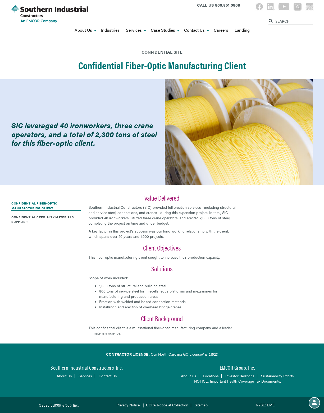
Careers (221, 30)
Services (136, 30)
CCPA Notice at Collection (167, 404)
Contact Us (196, 30)
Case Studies (165, 30)
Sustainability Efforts (277, 375)
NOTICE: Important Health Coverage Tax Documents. (237, 381)
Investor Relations (239, 375)
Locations (211, 375)
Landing (242, 30)
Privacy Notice (128, 404)
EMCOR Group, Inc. (237, 367)
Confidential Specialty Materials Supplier (42, 219)
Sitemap (201, 404)
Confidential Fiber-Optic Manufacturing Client (34, 205)
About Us (85, 30)
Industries (110, 30)
